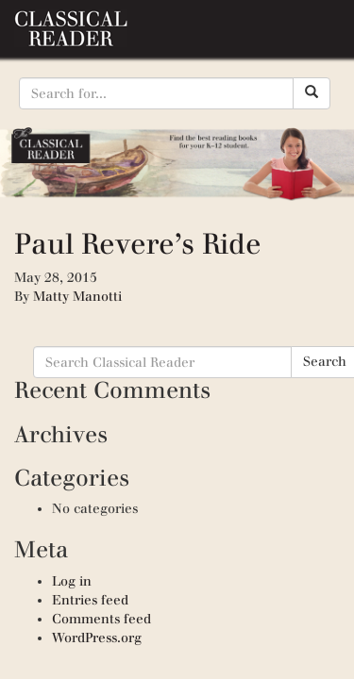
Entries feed (90, 600)
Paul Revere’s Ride (137, 243)
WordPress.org (97, 638)
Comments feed (101, 619)
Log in (72, 581)
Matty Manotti (77, 297)
